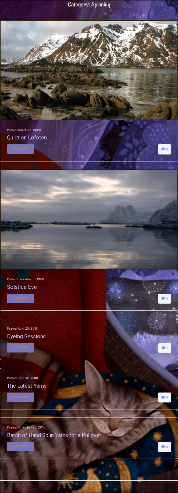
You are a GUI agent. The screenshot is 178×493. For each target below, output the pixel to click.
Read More (20, 149)
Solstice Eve (22, 287)
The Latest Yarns (27, 386)
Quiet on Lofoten (27, 137)
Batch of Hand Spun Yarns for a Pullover (54, 435)
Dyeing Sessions (26, 336)
